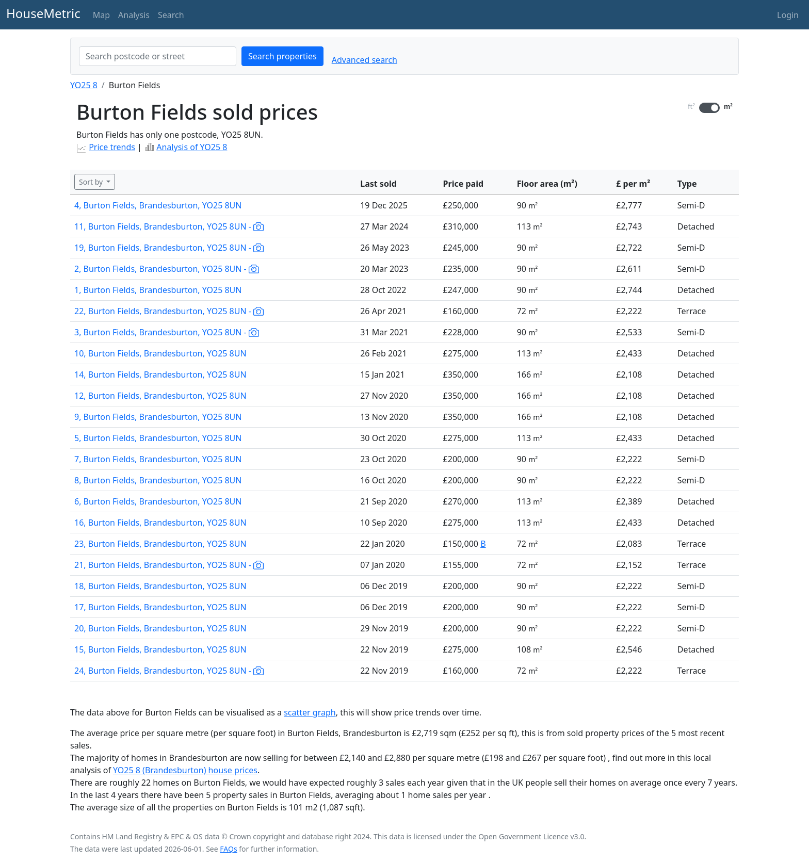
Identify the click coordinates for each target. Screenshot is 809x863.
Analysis (134, 15)
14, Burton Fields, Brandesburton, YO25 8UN (160, 374)
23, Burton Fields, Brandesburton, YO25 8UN (160, 543)
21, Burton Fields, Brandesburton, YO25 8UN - (169, 565)
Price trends (112, 147)
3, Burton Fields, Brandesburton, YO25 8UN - (166, 332)
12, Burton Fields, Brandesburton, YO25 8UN (160, 395)
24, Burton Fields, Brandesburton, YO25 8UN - (169, 670)
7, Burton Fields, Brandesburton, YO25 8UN (157, 459)
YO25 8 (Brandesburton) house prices (185, 770)
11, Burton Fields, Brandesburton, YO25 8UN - (169, 226)
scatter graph (310, 712)
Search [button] (171, 15)
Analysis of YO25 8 (191, 147)
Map (101, 15)
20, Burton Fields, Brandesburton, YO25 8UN (160, 628)
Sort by (92, 182)
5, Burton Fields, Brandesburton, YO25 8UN (157, 438)
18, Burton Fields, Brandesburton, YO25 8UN (160, 586)
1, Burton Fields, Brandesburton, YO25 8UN (157, 290)
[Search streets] (157, 56)
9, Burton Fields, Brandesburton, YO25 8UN (157, 416)
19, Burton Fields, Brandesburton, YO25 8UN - (169, 247)
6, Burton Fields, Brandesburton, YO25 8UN (157, 501)
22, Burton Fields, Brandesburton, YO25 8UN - (169, 311)
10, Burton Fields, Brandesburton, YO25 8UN (160, 353)
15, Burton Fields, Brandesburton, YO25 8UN (160, 649)
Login (788, 15)
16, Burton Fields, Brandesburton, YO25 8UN (160, 522)
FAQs (228, 849)
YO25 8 (84, 85)
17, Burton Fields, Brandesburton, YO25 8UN (160, 607)
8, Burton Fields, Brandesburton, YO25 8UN (157, 480)
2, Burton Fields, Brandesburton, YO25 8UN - (166, 268)
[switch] (709, 108)
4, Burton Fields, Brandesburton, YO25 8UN (157, 205)
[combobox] (157, 56)
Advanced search (364, 60)
